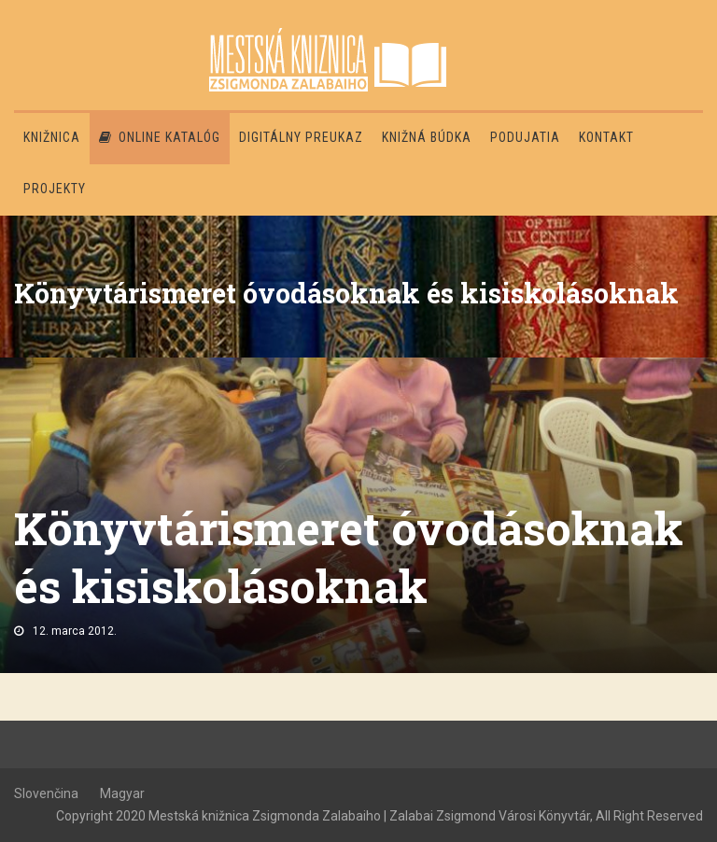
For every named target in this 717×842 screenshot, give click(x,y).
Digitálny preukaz (301, 137)
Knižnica (51, 137)
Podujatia (525, 137)
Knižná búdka (426, 137)
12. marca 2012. (75, 631)
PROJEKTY (54, 188)
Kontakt (606, 137)
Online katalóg (159, 137)
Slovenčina (46, 793)
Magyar (122, 793)
